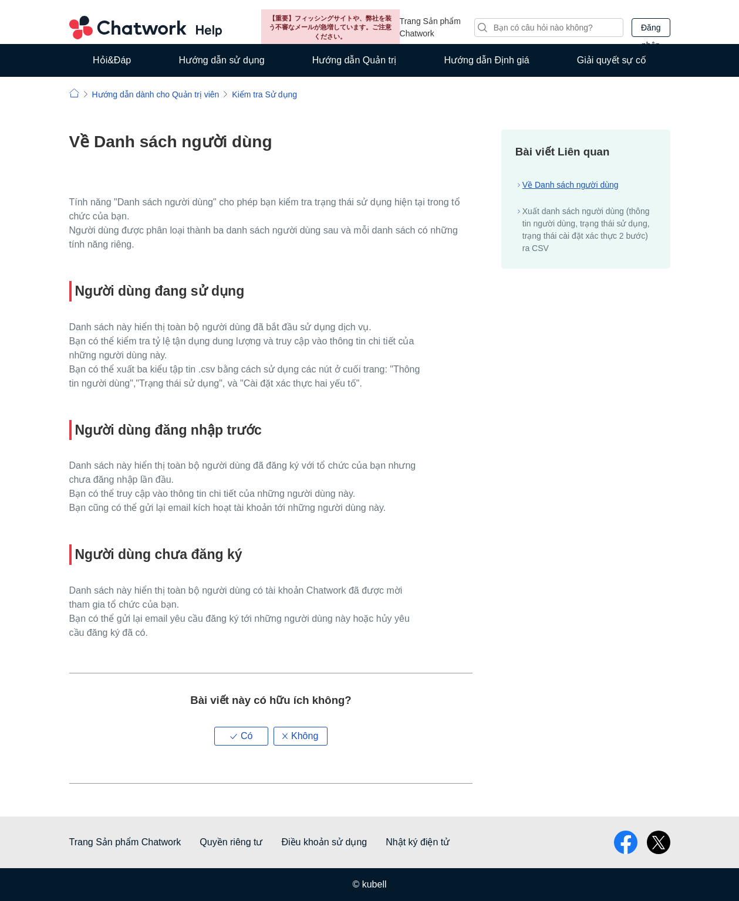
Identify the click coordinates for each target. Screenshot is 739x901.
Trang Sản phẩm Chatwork (430, 27)
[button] (241, 736)
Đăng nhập (650, 30)
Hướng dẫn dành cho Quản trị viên (155, 94)
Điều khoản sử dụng (324, 842)
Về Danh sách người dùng (570, 184)
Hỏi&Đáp (112, 60)
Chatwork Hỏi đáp (145, 27)
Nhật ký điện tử (418, 842)
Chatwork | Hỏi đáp (74, 93)
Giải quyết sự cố (611, 60)
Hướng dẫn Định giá (486, 60)
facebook (625, 842)
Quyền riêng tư (231, 842)
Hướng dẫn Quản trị (354, 60)
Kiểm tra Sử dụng (264, 94)
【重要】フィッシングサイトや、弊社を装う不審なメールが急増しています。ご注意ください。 (330, 27)
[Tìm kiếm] (548, 27)
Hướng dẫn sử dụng (221, 60)
